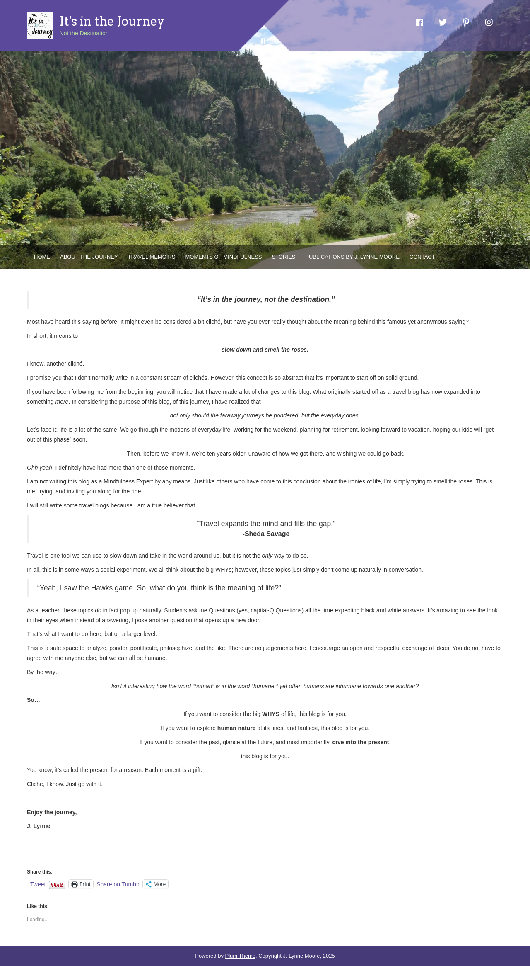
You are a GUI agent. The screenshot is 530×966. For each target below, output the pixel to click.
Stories (283, 257)
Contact (422, 257)
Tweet (38, 884)
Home (42, 257)
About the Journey (89, 257)
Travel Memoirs (152, 257)
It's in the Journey (112, 21)
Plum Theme (240, 956)
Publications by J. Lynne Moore (352, 257)
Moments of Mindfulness (224, 257)
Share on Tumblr (118, 884)
